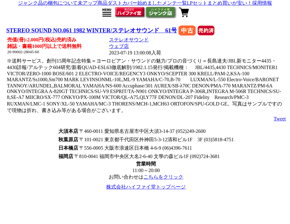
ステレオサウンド (129, 39)
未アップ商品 (92, 3)
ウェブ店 (119, 46)
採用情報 (262, 3)
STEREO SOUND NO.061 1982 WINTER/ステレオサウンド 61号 (91, 30)
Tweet (280, 118)
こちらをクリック (163, 177)
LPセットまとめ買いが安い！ (219, 3)
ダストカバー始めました (134, 3)
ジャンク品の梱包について (48, 3)
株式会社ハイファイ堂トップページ (146, 186)
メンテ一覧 (174, 3)
